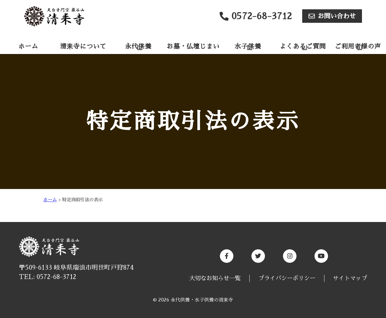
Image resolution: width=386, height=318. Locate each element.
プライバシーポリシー (286, 278)
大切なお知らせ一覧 (215, 278)
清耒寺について (83, 46)
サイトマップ (350, 278)
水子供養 (248, 46)
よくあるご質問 (303, 46)
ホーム (28, 46)
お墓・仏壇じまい (193, 46)
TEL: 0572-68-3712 (47, 277)
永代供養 (138, 46)
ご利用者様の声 (358, 46)
